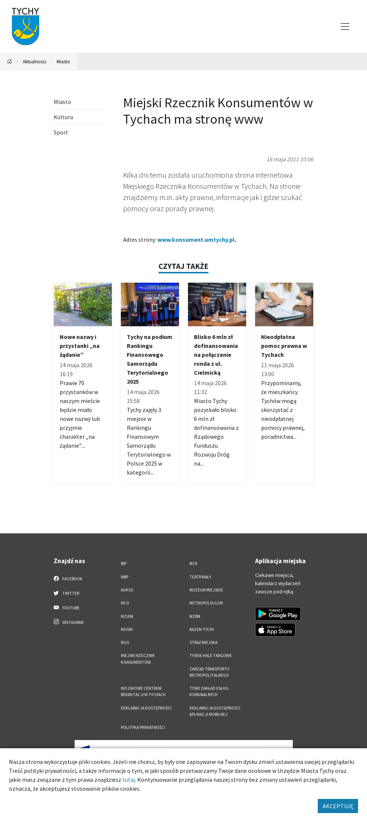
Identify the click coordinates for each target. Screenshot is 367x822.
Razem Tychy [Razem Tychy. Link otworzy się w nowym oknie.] (201, 629)
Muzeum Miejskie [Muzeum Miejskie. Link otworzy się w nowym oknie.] (206, 590)
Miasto (63, 61)
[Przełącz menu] (345, 26)
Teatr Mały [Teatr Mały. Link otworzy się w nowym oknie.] (200, 577)
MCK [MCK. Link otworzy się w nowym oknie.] (193, 563)
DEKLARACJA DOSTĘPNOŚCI (146, 708)
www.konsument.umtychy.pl (196, 239)
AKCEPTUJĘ (338, 806)
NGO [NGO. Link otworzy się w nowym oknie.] (125, 642)
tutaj (128, 779)
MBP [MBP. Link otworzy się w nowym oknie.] (124, 577)
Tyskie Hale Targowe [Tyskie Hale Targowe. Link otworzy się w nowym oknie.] (210, 655)
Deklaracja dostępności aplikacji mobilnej (214, 711)
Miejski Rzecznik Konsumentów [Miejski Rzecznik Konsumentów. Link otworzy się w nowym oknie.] (138, 658)
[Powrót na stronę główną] (10, 61)
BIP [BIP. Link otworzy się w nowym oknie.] (123, 563)
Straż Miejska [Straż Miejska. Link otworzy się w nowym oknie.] (203, 642)
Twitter (66, 593)
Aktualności (34, 61)
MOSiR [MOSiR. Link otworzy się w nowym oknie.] (126, 629)
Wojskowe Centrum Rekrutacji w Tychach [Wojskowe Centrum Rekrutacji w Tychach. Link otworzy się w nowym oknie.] (143, 691)
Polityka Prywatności (143, 727)
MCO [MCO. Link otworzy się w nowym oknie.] (125, 603)
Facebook (68, 578)
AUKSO (127, 590)
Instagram (69, 622)
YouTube (66, 607)
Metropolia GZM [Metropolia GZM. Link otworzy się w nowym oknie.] (206, 603)
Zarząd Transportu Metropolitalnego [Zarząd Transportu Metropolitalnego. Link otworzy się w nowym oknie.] (209, 672)
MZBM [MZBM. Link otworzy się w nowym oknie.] (194, 616)
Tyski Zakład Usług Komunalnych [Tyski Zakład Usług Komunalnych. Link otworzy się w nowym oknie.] (209, 691)
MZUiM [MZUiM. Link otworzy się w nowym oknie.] (127, 616)
